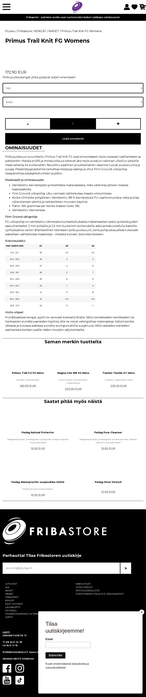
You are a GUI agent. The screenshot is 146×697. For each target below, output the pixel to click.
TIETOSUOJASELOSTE (88, 590)
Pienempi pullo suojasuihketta (38, 489)
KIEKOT (9, 590)
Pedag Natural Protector (38, 432)
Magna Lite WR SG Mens (73, 373)
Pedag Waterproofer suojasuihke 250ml (37, 482)
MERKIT (9, 594)
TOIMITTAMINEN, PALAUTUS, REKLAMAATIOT (100, 594)
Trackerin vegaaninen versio (119, 380)
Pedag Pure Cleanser (108, 432)
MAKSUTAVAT (83, 584)
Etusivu (10, 31)
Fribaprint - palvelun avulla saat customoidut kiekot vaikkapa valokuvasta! (73, 17)
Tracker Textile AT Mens (118, 373)
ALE (7, 587)
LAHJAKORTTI (12, 607)
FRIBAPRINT (12, 597)
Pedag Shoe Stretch (108, 482)
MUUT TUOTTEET (14, 604)
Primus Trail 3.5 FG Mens (28, 373)
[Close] (141, 632)
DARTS (9, 617)
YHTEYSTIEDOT (84, 587)
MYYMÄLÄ (10, 610)
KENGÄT (9, 600)
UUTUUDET (11, 584)
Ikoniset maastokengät (27, 380)
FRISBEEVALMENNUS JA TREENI (22, 614)
